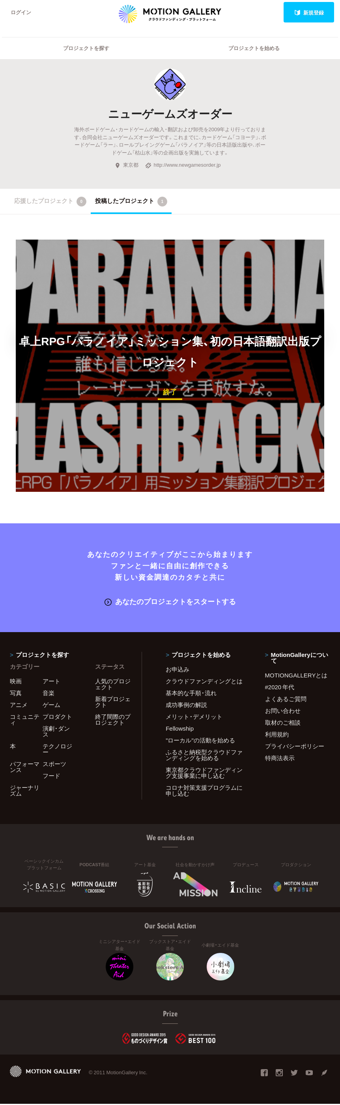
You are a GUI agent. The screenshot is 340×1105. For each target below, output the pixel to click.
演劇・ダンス (56, 733)
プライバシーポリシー (294, 747)
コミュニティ (24, 721)
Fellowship (180, 730)
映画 (16, 682)
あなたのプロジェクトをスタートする (170, 602)
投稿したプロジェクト (131, 202)
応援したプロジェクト (50, 202)
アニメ (19, 706)
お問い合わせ (283, 712)
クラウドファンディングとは (204, 682)
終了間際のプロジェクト (113, 721)
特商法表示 (280, 759)
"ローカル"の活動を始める (200, 741)
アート (51, 682)
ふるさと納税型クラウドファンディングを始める (204, 756)
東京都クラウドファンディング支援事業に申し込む (204, 774)
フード (51, 777)
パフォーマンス (24, 768)
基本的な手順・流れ (191, 694)
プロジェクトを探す (86, 49)
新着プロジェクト (113, 703)
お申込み (177, 670)
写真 (16, 694)
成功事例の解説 (186, 706)
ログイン (21, 12)
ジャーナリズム (24, 792)
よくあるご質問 (285, 700)
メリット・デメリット (194, 718)
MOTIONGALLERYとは (296, 676)
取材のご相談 (283, 724)
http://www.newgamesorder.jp (183, 166)
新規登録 (309, 12)
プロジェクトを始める (254, 49)
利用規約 (277, 735)
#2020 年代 (280, 688)
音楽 (48, 694)
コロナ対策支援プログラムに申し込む (204, 792)
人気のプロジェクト (113, 685)
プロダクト (57, 718)
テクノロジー (57, 750)
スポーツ (54, 765)
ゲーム (51, 706)
